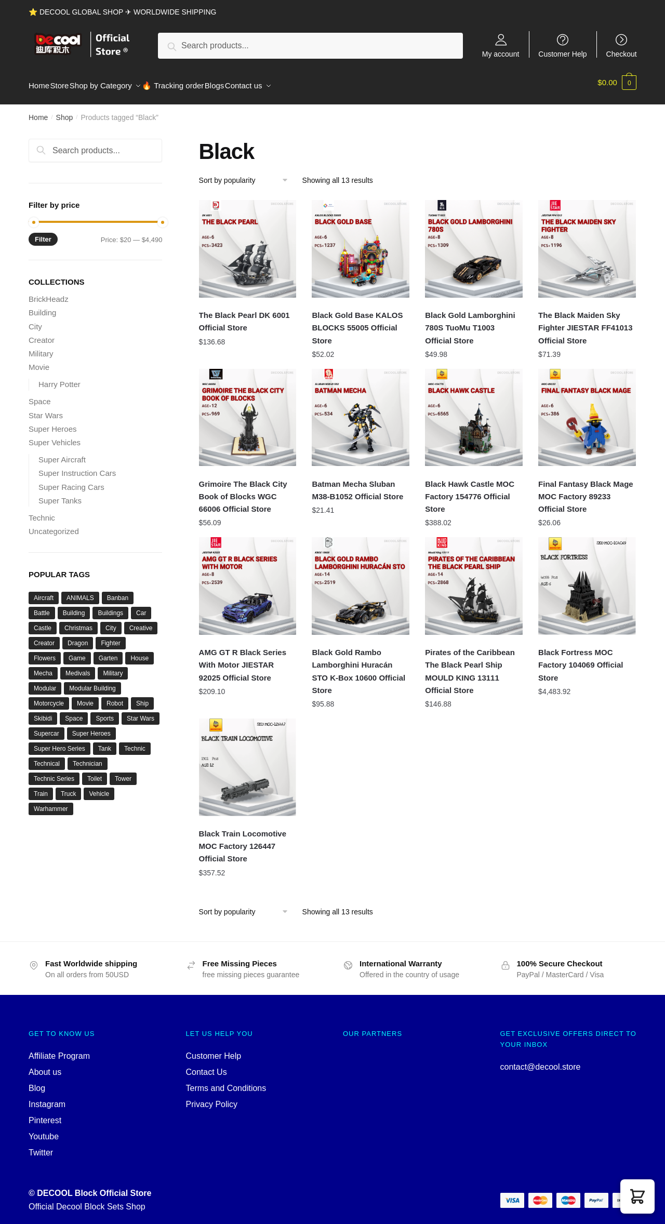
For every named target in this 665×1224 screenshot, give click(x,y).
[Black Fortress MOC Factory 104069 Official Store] (587, 580)
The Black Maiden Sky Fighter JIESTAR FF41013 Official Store (585, 321)
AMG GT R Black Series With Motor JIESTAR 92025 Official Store (242, 659)
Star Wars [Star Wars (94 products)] (140, 712)
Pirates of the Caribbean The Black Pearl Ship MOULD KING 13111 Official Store (470, 665)
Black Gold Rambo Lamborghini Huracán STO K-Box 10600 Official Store (358, 665)
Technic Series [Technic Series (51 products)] (54, 772)
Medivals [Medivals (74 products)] (77, 667)
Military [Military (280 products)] (113, 667)
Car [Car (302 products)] (141, 606)
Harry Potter (59, 378)
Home (38, 111)
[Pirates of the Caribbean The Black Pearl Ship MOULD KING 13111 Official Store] (474, 580)
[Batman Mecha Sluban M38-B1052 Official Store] (360, 411)
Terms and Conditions (226, 1081)
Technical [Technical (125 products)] (47, 757)
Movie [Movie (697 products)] (85, 697)
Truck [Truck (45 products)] (68, 787)
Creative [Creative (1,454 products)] (141, 622)
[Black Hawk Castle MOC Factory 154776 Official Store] (474, 411)
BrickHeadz (49, 292)
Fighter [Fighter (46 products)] (110, 637)
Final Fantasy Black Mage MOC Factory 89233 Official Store (585, 490)
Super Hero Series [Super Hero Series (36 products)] (59, 742)
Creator (42, 333)
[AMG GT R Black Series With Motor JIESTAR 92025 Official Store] (248, 580)
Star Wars (46, 409)
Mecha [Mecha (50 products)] (43, 667)
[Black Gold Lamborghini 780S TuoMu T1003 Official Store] (474, 242)
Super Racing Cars (71, 480)
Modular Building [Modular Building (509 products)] (92, 682)
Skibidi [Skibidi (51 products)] (43, 712)
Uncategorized (54, 525)
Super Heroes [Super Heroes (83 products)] (91, 727)
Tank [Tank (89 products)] (104, 742)
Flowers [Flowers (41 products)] (45, 652)
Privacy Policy (212, 1098)
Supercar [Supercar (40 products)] (46, 727)
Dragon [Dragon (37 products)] (78, 637)
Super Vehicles (55, 436)
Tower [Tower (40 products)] (123, 772)
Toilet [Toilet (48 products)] (94, 772)
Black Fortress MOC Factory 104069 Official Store (580, 659)
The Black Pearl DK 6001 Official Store (244, 315)
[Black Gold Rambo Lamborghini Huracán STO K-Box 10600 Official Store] (360, 580)
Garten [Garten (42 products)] (108, 652)
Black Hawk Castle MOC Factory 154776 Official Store (469, 490)
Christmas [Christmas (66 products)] (78, 622)
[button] (637, 1196)
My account (501, 54)
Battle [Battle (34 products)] (42, 606)
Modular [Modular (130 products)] (45, 682)
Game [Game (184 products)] (77, 652)
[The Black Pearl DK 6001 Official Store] (248, 242)
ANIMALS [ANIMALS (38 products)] (80, 591)
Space (40, 395)
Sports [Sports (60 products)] (105, 712)
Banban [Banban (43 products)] (117, 591)
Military (41, 347)
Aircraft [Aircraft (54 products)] (44, 591)
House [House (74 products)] (139, 652)
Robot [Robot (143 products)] (115, 697)
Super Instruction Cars (77, 466)
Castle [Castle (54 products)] (42, 622)
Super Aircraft (62, 453)
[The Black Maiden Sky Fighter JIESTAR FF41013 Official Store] (587, 242)
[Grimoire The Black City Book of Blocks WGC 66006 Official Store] (248, 411)
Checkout (621, 54)
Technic (42, 511)
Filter (43, 233)
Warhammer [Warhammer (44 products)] (51, 802)
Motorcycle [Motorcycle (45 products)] (49, 697)
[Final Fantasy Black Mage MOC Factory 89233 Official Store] (587, 411)
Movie (39, 360)
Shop (64, 111)
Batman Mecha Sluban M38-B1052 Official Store (357, 484)
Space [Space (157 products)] (74, 712)
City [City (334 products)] (110, 622)
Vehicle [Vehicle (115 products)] (99, 787)
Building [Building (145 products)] (74, 606)
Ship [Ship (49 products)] (142, 697)
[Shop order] (247, 174)
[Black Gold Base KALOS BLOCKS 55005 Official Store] (360, 242)
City (35, 320)
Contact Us (206, 1065)
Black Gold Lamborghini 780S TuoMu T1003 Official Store (470, 321)
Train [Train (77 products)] (41, 787)
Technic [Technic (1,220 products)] (134, 742)
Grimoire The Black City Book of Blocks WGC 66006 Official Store (243, 490)
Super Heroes (53, 422)
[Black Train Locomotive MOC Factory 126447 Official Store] (248, 761)
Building (42, 306)
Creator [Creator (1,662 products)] (44, 637)
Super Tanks (60, 494)
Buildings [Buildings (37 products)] (110, 606)
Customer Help (562, 54)
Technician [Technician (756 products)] (87, 757)
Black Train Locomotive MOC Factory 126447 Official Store (242, 840)
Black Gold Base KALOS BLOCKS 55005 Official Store (357, 321)
